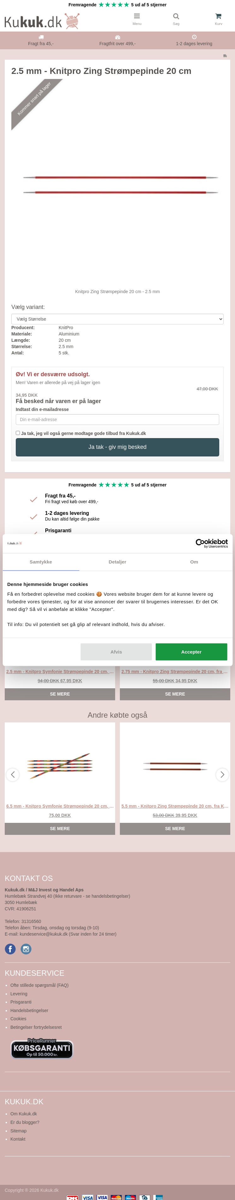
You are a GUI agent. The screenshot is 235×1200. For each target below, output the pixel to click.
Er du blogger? (24, 1122)
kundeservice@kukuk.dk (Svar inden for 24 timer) (68, 934)
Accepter (191, 651)
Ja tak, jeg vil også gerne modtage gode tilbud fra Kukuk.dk (81, 433)
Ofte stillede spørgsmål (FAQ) (39, 985)
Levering (18, 993)
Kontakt (17, 1139)
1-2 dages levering (194, 43)
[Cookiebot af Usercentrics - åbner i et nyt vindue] (200, 543)
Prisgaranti (21, 1001)
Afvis (116, 651)
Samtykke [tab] (41, 561)
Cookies (18, 1018)
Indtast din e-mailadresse (42, 409)
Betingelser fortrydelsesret (36, 1027)
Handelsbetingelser (29, 1010)
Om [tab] (194, 561)
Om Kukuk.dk (23, 1113)
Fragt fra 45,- (41, 43)
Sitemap (18, 1130)
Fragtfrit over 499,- (117, 43)
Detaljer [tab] (117, 561)
